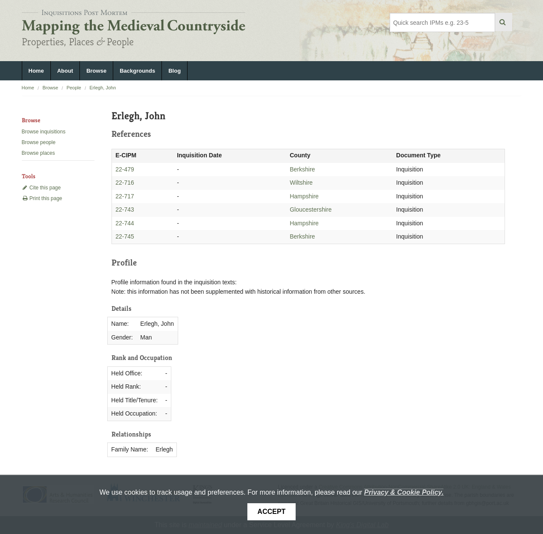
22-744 (124, 223)
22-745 (124, 236)
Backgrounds (137, 71)
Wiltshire (301, 182)
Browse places (38, 153)
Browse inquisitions (44, 132)
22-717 (124, 196)
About (65, 71)
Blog (174, 71)
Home (36, 71)
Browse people (39, 142)
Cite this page (41, 188)
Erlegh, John (102, 87)
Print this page (42, 198)
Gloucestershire (311, 209)
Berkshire (302, 169)
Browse (96, 71)
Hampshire (304, 196)
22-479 (124, 169)
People (74, 87)
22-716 (124, 182)
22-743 (124, 209)
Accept (272, 511)
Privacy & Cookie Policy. (403, 492)
